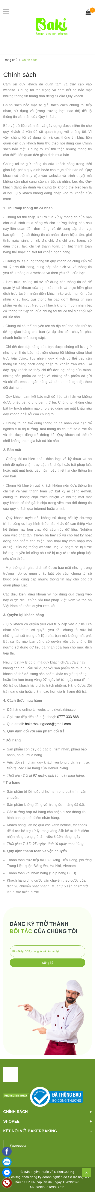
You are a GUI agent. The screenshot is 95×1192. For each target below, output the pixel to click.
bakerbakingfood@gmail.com (48, 724)
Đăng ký (47, 962)
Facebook (18, 1146)
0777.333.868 (68, 717)
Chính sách (19, 74)
